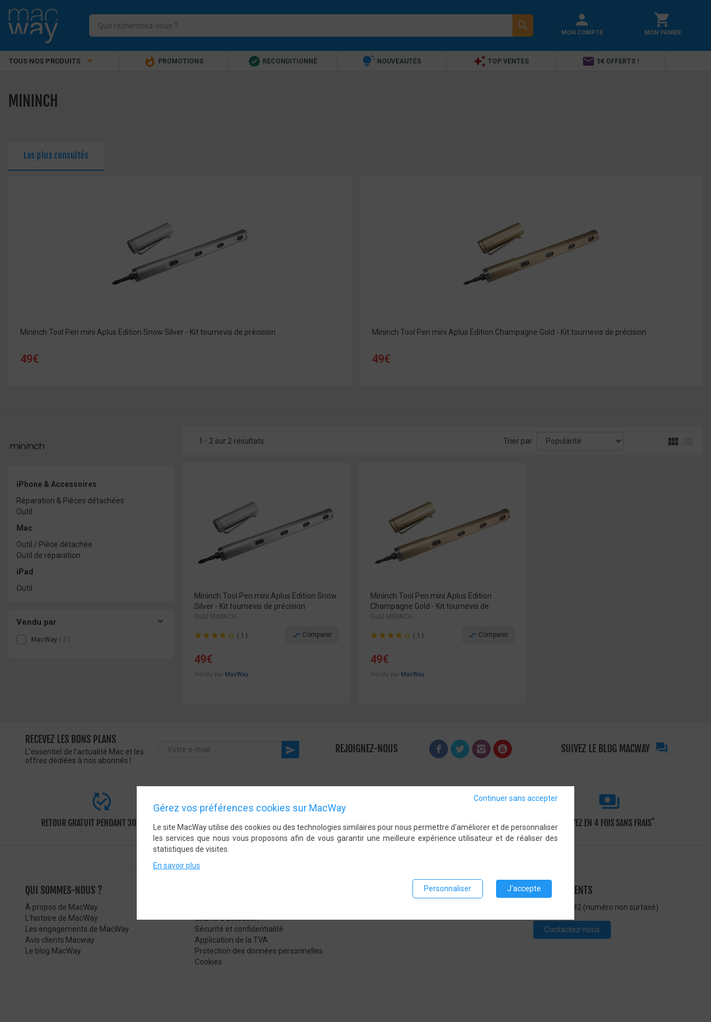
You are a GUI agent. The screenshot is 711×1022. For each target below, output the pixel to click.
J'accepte (524, 893)
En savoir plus (176, 870)
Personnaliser (447, 893)
